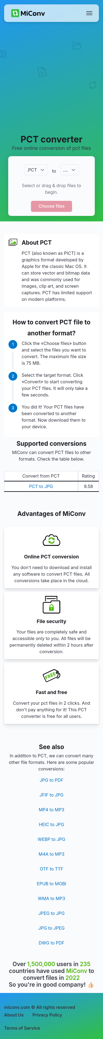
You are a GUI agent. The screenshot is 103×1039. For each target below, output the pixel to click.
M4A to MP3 (51, 854)
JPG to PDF (51, 780)
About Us (14, 1015)
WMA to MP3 (51, 898)
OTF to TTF (51, 869)
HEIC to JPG (51, 824)
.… (65, 170)
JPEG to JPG (51, 913)
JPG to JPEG (51, 928)
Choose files (51, 206)
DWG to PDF (51, 943)
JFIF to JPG (51, 795)
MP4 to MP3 (51, 809)
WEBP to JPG (51, 839)
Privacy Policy (47, 1015)
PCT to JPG (41, 486)
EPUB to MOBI (51, 883)
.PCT (32, 170)
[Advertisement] (51, 77)
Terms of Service (22, 1028)
